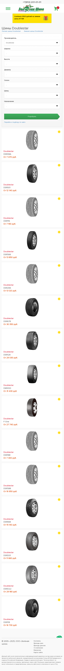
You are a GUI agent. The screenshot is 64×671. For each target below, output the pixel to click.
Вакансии (37, 650)
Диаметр (7, 70)
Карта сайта (38, 652)
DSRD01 (7, 555)
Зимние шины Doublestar (33, 31)
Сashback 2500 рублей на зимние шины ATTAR (27, 17)
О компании (38, 648)
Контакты (37, 641)
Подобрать (32, 116)
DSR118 (6, 622)
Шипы (6, 91)
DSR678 (7, 321)
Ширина (7, 49)
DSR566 (7, 254)
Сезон (6, 80)
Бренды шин (38, 643)
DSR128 (6, 354)
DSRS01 (6, 187)
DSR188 (6, 455)
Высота (7, 59)
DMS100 (7, 388)
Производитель (10, 38)
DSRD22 (7, 589)
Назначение (9, 101)
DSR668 (7, 522)
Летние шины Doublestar (11, 31)
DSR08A (7, 154)
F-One (6, 421)
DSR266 (7, 288)
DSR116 (6, 221)
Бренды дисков (39, 646)
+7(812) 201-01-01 (32, 2)
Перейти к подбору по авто (14, 122)
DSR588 (7, 488)
